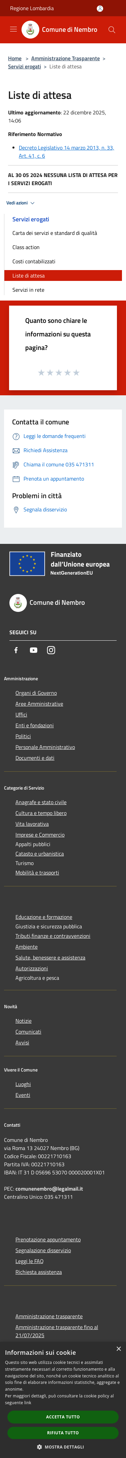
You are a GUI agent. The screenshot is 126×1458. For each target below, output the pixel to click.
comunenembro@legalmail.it (49, 1189)
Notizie (23, 1021)
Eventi (22, 1095)
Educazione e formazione (43, 917)
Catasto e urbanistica (39, 853)
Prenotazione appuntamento (48, 1239)
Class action (26, 247)
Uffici (21, 714)
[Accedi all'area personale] (100, 9)
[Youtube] (33, 650)
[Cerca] (112, 30)
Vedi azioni (21, 203)
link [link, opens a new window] (27, 1403)
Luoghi (23, 1084)
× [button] (118, 1349)
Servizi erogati (24, 66)
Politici (23, 736)
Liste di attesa (28, 275)
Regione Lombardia (32, 8)
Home (15, 58)
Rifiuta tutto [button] (63, 1433)
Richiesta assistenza (38, 1272)
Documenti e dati (34, 758)
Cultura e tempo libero (41, 813)
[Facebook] (16, 650)
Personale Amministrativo (45, 747)
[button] (63, 1446)
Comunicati (28, 1032)
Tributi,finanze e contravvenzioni (52, 936)
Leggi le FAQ (29, 1261)
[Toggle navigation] (13, 29)
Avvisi (22, 1042)
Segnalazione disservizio (43, 1250)
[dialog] (63, 1400)
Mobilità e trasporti (37, 872)
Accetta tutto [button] (63, 1417)
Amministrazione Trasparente (65, 58)
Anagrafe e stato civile (41, 802)
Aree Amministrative (39, 704)
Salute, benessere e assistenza (50, 957)
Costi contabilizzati (33, 261)
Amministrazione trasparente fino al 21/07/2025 (56, 1331)
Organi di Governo (36, 693)
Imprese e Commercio (40, 835)
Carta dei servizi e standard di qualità (54, 233)
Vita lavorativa (32, 824)
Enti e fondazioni (34, 725)
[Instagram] (51, 650)
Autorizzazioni (31, 968)
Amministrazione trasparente (49, 1316)
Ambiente (26, 947)
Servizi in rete (28, 290)
